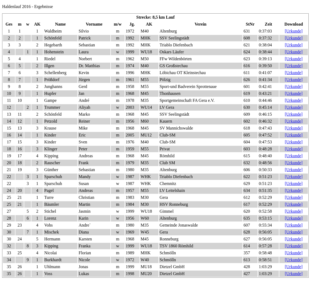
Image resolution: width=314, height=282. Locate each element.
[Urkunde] (294, 31)
